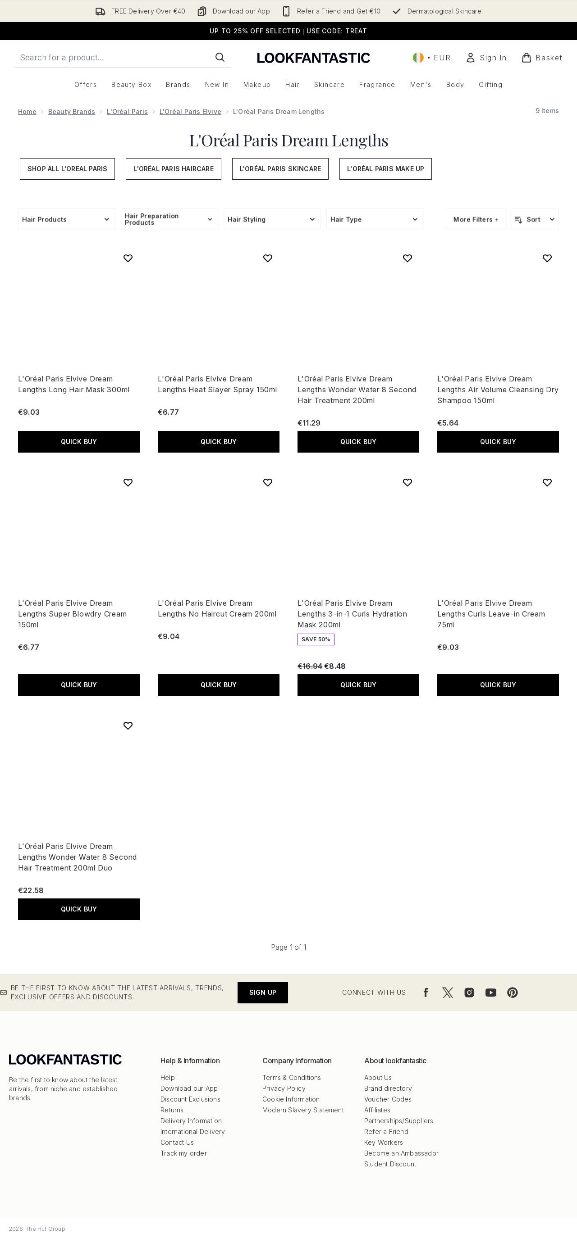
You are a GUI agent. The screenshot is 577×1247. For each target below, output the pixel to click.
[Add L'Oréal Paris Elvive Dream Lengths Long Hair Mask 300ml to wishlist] (128, 258)
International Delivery (192, 1131)
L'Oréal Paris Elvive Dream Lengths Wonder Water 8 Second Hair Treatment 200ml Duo (77, 857)
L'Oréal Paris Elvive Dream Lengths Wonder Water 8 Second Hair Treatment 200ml (357, 389)
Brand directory (388, 1088)
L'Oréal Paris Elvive (190, 111)
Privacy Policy (284, 1088)
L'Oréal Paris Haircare (173, 168)
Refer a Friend (386, 1131)
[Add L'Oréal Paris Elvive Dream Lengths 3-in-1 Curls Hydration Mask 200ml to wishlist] (407, 482)
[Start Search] (220, 57)
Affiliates (377, 1110)
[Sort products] (535, 219)
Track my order (183, 1153)
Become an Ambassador (401, 1153)
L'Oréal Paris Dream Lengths (288, 139)
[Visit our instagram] (469, 992)
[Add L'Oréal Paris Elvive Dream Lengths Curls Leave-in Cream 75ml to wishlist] (547, 482)
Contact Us (177, 1142)
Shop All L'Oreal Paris (67, 168)
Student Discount (390, 1164)
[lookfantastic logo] (313, 57)
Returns (171, 1110)
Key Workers (383, 1142)
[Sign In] (486, 58)
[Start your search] (122, 57)
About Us (378, 1077)
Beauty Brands (72, 111)
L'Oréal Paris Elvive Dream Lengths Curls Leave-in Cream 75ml (491, 614)
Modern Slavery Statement (303, 1110)
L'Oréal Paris (127, 111)
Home (27, 111)
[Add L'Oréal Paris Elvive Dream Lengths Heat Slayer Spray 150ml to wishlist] (268, 258)
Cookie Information (291, 1099)
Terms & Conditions (291, 1077)
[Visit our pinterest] (512, 992)
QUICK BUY (79, 441)
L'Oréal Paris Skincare (280, 168)
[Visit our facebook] (426, 992)
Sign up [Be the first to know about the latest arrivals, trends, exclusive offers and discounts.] (262, 992)
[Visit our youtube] (491, 992)
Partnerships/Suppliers (398, 1121)
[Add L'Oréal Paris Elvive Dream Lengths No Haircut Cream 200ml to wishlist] (268, 482)
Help (167, 1077)
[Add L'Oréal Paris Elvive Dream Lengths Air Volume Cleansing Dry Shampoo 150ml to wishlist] (547, 258)
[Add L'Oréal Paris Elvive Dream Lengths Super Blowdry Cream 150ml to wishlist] (128, 482)
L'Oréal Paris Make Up (385, 168)
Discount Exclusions (190, 1099)
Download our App (189, 1088)
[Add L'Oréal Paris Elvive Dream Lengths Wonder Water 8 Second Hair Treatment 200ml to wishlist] (407, 258)
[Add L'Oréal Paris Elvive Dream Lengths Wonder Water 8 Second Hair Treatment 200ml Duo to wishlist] (128, 725)
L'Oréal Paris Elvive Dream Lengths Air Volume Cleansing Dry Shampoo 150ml (498, 389)
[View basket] (542, 57)
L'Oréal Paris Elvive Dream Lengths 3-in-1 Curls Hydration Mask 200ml (353, 614)
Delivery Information (191, 1121)
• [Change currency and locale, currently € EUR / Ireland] (432, 57)
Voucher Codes (388, 1099)
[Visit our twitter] (447, 992)
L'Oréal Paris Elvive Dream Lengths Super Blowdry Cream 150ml (72, 614)
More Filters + (476, 219)
